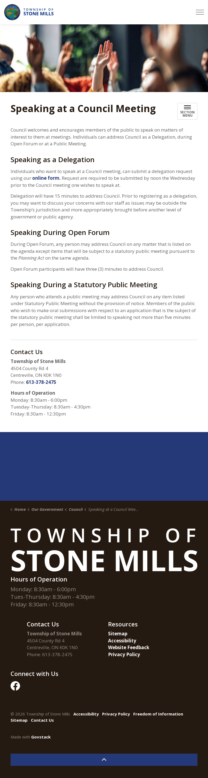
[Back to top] (104, 760)
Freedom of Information (158, 714)
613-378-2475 (41, 382)
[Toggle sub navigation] (187, 111)
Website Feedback (128, 647)
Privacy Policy (124, 654)
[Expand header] (200, 12)
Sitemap (117, 633)
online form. (46, 178)
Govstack (41, 737)
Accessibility (122, 641)
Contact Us (42, 720)
